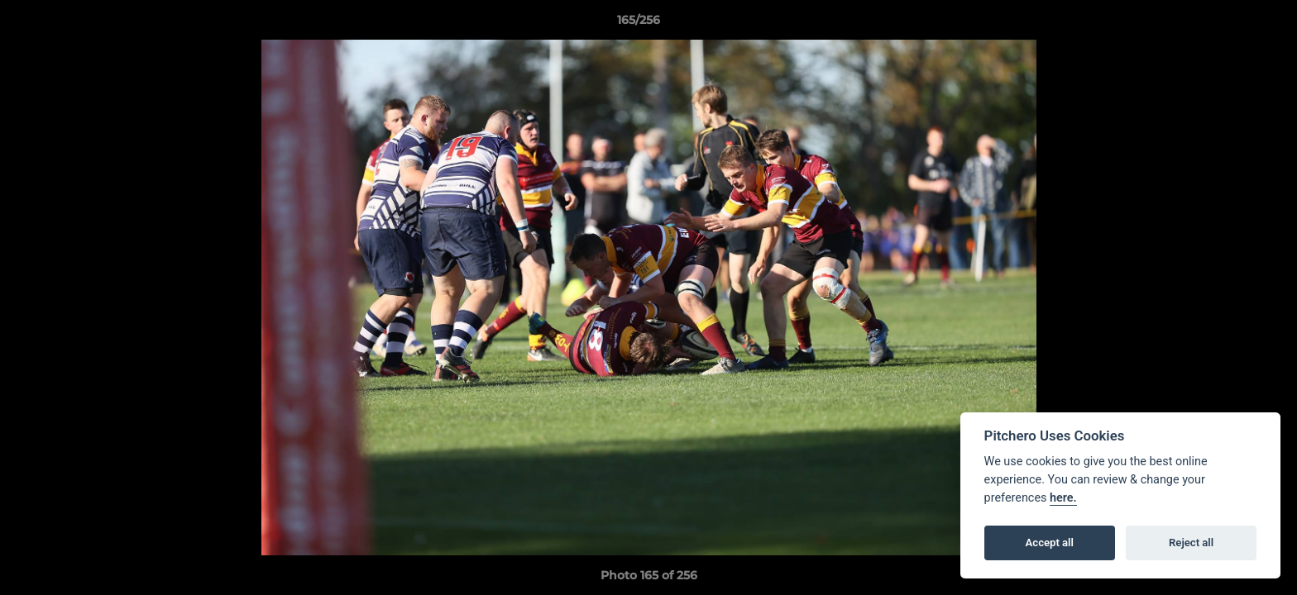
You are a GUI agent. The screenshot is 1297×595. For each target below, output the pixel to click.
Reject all (1191, 542)
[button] (1227, 24)
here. (1063, 498)
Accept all (1050, 542)
